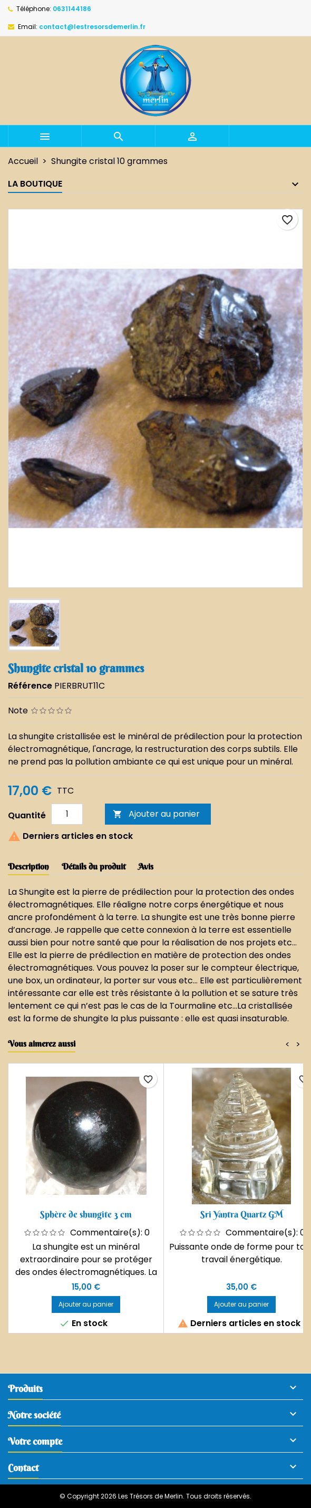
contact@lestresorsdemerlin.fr (92, 26)
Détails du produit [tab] (93, 866)
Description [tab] (28, 866)
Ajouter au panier (156, 814)
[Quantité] (67, 814)
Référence (30, 686)
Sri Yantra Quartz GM (241, 1214)
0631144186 (72, 8)
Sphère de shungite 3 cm (86, 1214)
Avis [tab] (145, 866)
